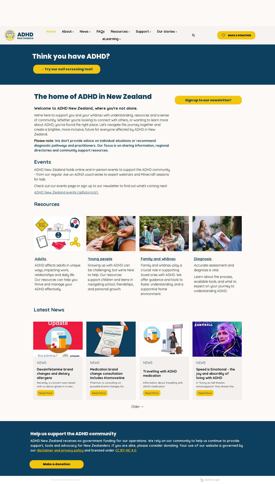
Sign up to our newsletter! (208, 100)
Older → (137, 406)
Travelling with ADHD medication (160, 373)
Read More (45, 393)
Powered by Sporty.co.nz (65, 479)
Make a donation (56, 464)
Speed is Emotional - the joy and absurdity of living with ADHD (215, 373)
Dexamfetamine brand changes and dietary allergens (55, 373)
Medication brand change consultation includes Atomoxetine (107, 373)
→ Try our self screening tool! (67, 69)
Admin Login (209, 479)
